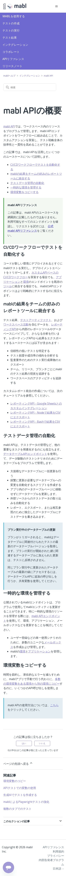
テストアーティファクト (35, 320)
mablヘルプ (9, 75)
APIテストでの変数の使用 (19, 788)
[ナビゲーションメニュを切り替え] (56, 6)
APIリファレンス (13, 59)
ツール (7, 286)
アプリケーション (39, 651)
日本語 (58, 868)
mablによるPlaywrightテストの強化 (26, 802)
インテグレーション (15, 45)
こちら (54, 705)
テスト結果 (9, 38)
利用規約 (58, 851)
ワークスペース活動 (16, 324)
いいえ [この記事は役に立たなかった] (42, 743)
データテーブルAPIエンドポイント (25, 454)
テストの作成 (11, 23)
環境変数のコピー (14, 781)
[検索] (30, 87)
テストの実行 (11, 30)
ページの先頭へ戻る (18, 763)
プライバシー (55, 856)
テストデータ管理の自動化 (27, 183)
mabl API (48, 75)
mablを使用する (13, 16)
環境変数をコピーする (24, 192)
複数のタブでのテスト (17, 809)
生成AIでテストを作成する (20, 795)
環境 (26, 282)
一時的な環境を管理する (25, 187)
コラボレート (11, 52)
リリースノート (12, 66)
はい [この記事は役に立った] (24, 743)
